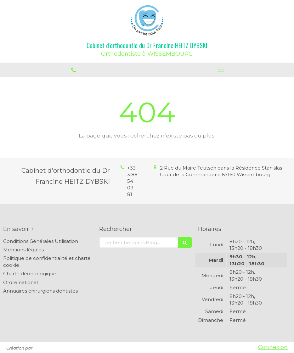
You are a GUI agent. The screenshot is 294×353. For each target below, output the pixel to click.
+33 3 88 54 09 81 (132, 181)
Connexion (273, 347)
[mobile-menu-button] (220, 70)
